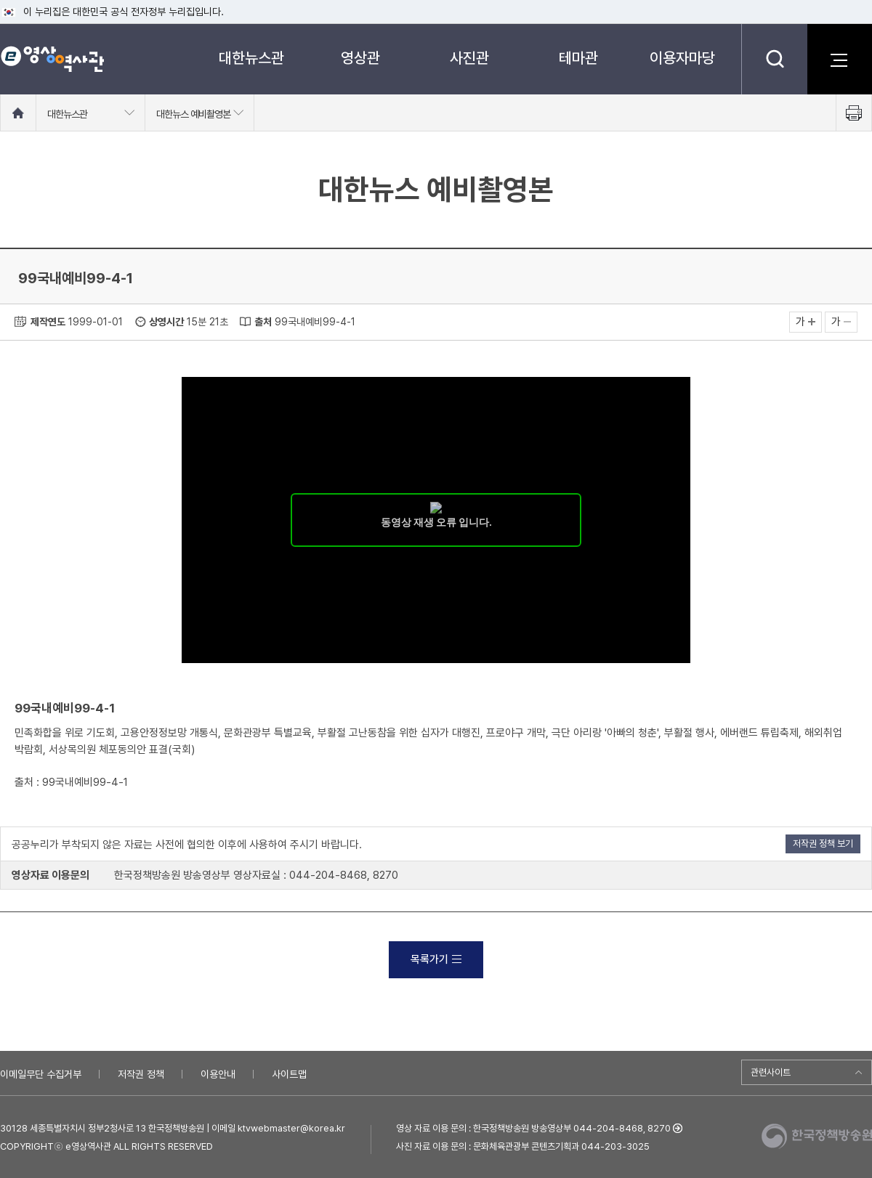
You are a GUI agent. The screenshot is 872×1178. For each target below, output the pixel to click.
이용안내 (218, 1074)
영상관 (360, 58)
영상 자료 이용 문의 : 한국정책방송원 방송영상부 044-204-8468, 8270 (533, 1128)
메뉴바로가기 (0, 0)
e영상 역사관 (52, 59)
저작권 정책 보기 (823, 843)
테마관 (578, 58)
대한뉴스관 (251, 58)
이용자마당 (682, 58)
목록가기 (436, 959)
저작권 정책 (141, 1074)
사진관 (469, 58)
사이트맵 (289, 1074)
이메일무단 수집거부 (40, 1074)
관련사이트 (771, 1072)
